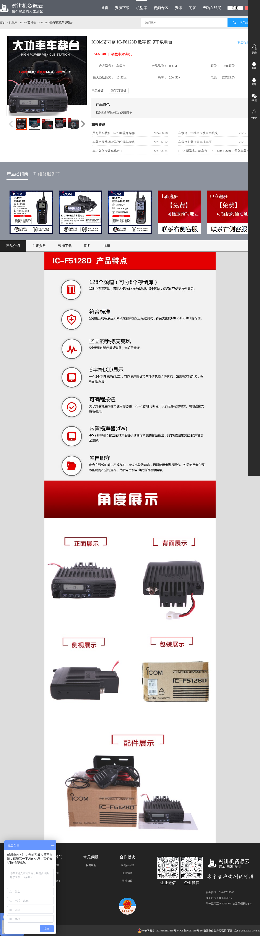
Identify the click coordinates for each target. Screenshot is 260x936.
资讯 (178, 8)
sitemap (256, 930)
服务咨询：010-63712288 (220, 892)
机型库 (141, 5)
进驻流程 (127, 873)
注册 (235, 8)
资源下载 (122, 8)
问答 (192, 8)
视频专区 (161, 8)
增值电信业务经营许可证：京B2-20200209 (227, 930)
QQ (254, 67)
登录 (254, 52)
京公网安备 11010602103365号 (156, 930)
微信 (254, 100)
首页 (104, 8)
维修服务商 (46, 173)
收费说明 (91, 865)
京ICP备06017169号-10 (190, 930)
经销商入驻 (127, 865)
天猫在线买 (212, 8)
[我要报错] (244, 42)
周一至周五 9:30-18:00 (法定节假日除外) (229, 903)
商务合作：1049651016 (219, 897)
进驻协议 (127, 880)
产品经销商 (17, 173)
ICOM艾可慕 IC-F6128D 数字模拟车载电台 (46, 22)
